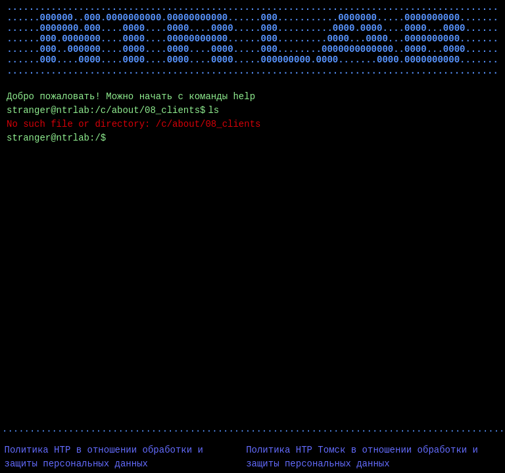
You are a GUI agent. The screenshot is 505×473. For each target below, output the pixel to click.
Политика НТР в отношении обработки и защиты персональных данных (104, 457)
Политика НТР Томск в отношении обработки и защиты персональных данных (362, 457)
